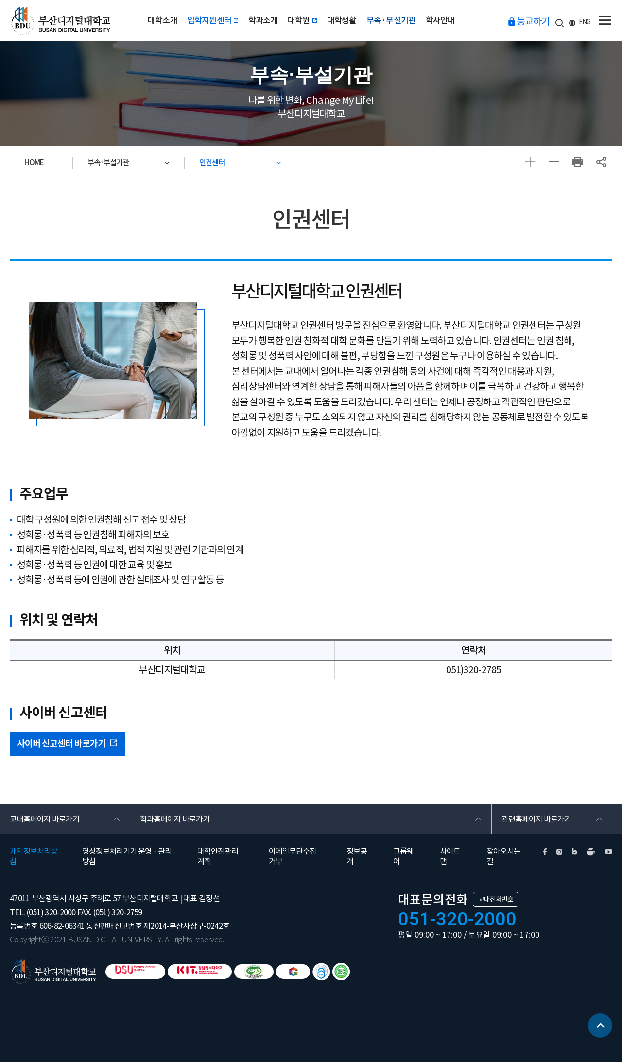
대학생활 (342, 20)
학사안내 (440, 20)
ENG (584, 22)
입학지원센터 (213, 20)
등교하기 (533, 21)
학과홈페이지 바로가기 (174, 819)
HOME (34, 162)
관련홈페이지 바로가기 (536, 819)
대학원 (302, 20)
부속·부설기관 (390, 20)
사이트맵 (450, 856)
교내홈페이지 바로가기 (44, 819)
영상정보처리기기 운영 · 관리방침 (127, 856)
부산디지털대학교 (60, 20)
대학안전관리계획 (217, 856)
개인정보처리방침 (33, 856)
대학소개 (162, 20)
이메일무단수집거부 (292, 856)
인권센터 (212, 162)
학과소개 (263, 20)
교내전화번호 (495, 899)
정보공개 (356, 856)
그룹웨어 (403, 856)
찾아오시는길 (503, 856)
